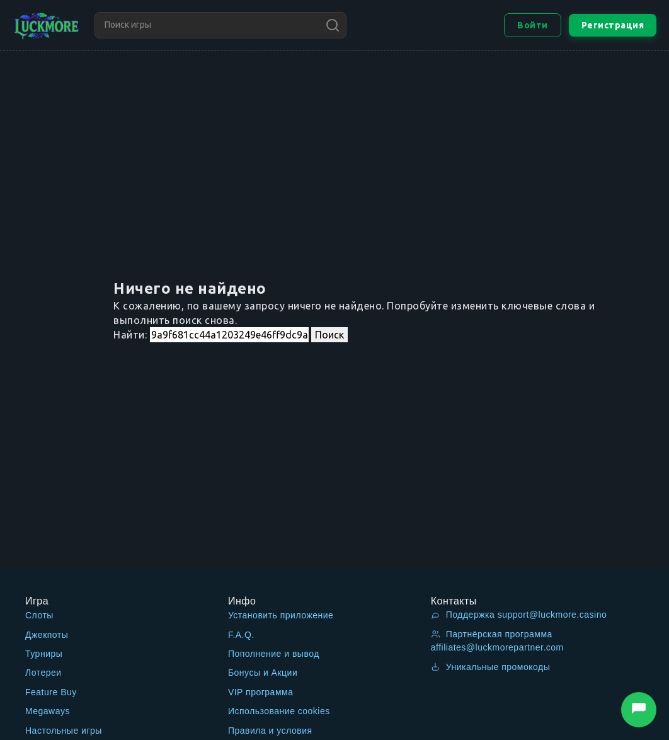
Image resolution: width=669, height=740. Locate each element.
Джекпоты (46, 635)
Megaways (47, 711)
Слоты (39, 615)
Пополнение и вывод (273, 654)
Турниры (43, 654)
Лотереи (43, 673)
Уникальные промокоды (491, 667)
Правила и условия (270, 731)
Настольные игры (63, 731)
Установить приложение (281, 615)
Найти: (130, 334)
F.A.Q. (241, 635)
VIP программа (261, 692)
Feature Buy (51, 692)
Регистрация (612, 25)
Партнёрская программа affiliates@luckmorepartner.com (497, 640)
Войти (532, 25)
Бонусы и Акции (262, 673)
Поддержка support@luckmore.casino (519, 615)
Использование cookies (279, 711)
